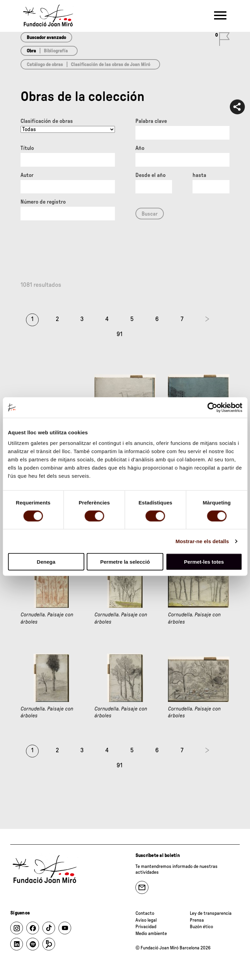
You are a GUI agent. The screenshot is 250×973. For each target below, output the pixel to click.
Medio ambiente (151, 933)
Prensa (197, 920)
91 (119, 334)
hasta (199, 175)
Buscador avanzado (46, 37)
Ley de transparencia (211, 913)
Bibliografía (56, 51)
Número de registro (43, 202)
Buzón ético (201, 926)
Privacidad (145, 926)
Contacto (144, 913)
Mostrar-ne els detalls (202, 541)
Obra (31, 51)
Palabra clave (151, 121)
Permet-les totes (204, 562)
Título (27, 148)
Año (139, 148)
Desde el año (150, 175)
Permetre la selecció (125, 562)
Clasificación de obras (47, 121)
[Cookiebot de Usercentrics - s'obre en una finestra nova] (212, 407)
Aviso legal (146, 920)
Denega (46, 562)
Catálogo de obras (45, 64)
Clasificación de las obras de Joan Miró (110, 64)
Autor (27, 175)
